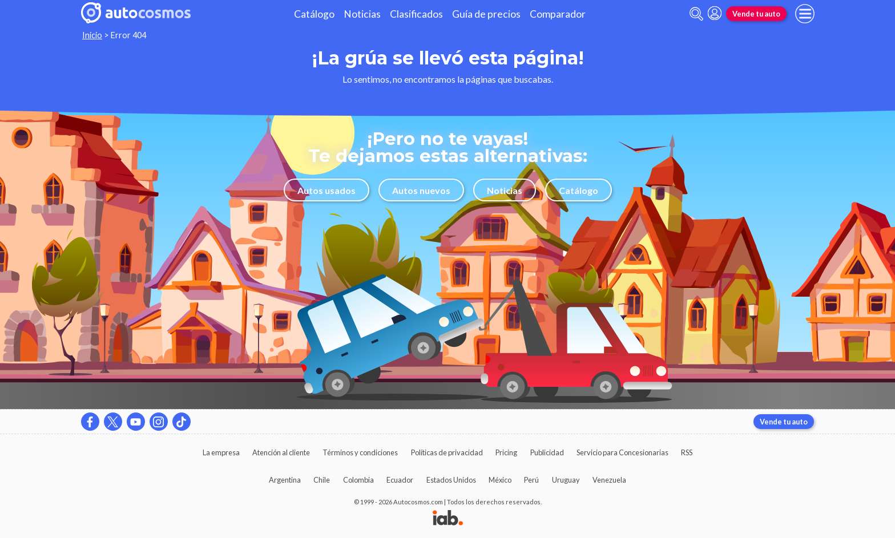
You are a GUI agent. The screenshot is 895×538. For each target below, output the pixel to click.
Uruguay (566, 479)
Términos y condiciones (360, 452)
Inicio (92, 35)
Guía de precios (486, 14)
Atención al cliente (281, 452)
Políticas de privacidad (447, 452)
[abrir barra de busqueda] (696, 14)
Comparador (558, 14)
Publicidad (547, 452)
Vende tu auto (756, 13)
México (500, 479)
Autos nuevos (421, 190)
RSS (686, 452)
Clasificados (416, 14)
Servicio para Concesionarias (622, 452)
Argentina (285, 479)
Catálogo (314, 14)
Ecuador (399, 479)
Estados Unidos (451, 479)
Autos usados (326, 190)
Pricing (506, 452)
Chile (321, 479)
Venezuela (609, 479)
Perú (531, 479)
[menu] (805, 13)
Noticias (362, 14)
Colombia (358, 479)
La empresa (221, 452)
